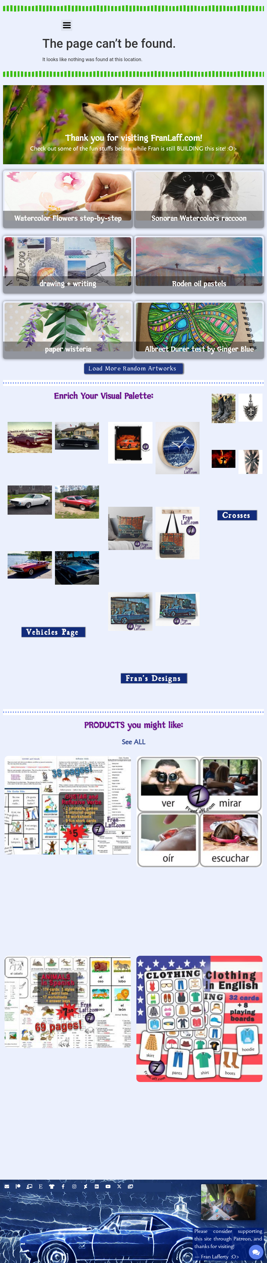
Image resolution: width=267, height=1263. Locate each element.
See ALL (133, 742)
